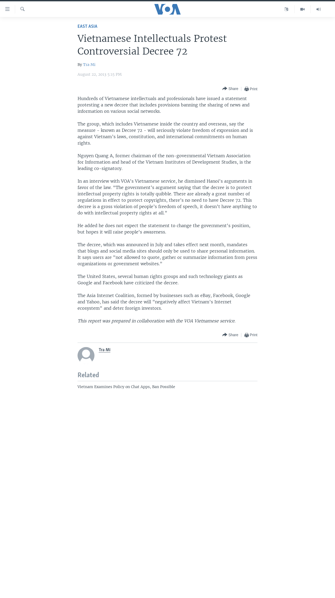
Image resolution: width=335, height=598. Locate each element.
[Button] (230, 89)
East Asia (87, 26)
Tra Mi (89, 64)
